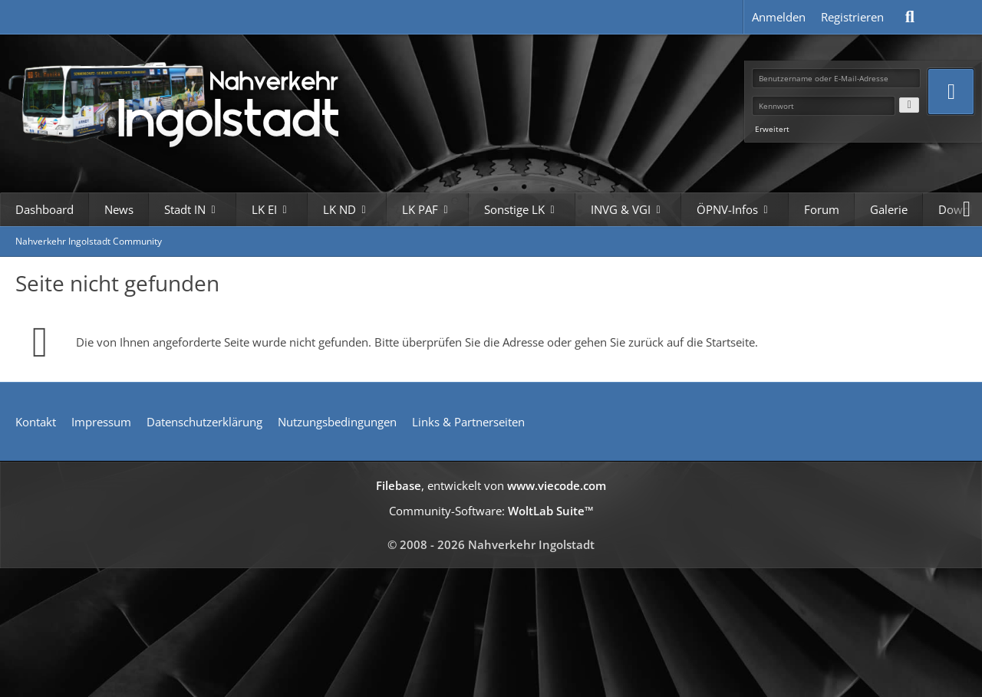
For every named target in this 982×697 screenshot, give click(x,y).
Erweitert (772, 128)
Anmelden (779, 17)
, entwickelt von (491, 485)
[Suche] (909, 17)
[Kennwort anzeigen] (909, 105)
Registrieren (852, 17)
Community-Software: (491, 510)
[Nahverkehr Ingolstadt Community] (192, 102)
